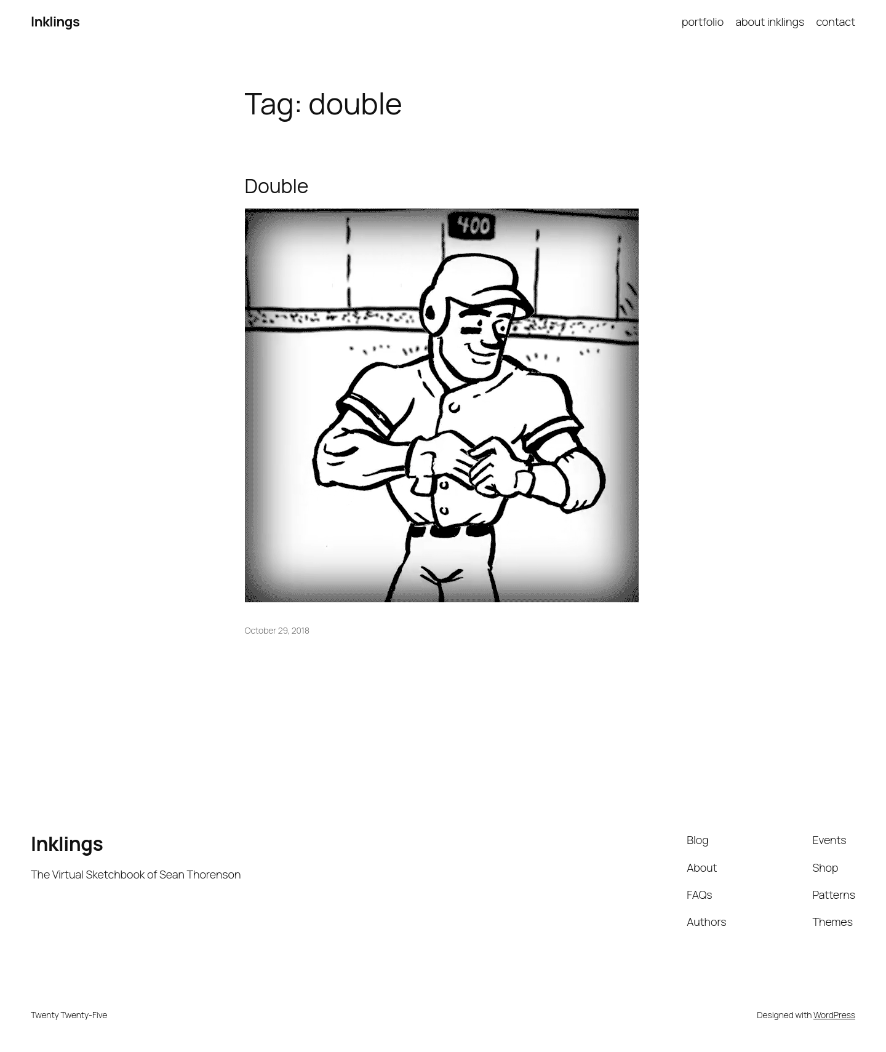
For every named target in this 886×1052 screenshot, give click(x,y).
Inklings (55, 21)
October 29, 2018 (277, 630)
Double (277, 186)
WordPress (834, 1015)
